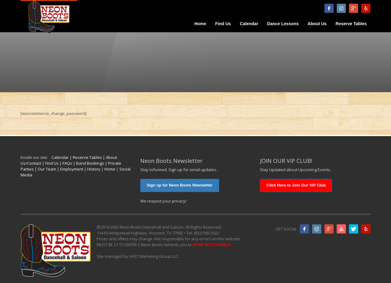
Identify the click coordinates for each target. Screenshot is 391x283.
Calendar (60, 157)
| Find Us (50, 163)
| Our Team (45, 169)
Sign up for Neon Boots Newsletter (180, 185)
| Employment (69, 169)
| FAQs (65, 163)
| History (91, 169)
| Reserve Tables (85, 157)
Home (109, 169)
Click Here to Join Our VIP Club (296, 185)
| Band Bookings (88, 163)
